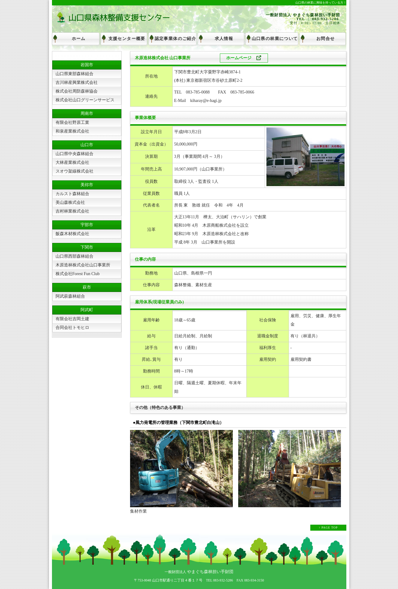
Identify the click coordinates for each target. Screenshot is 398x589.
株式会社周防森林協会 (77, 91)
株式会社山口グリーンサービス (85, 100)
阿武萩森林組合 (70, 296)
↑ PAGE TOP (328, 527)
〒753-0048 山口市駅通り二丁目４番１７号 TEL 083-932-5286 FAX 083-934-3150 (199, 580)
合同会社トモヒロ (72, 327)
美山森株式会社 (70, 202)
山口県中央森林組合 (74, 154)
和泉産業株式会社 (72, 131)
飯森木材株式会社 (72, 234)
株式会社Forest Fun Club (78, 273)
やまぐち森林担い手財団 (210, 571)
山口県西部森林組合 (74, 256)
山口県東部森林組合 (74, 74)
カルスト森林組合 (72, 194)
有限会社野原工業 (72, 122)
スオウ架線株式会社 (74, 171)
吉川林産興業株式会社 (77, 82)
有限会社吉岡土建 (72, 319)
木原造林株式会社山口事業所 (83, 265)
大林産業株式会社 (72, 162)
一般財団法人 (175, 572)
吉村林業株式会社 (72, 211)
